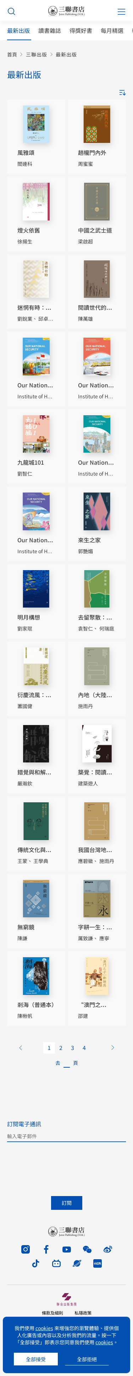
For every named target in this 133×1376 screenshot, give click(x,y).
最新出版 (18, 30)
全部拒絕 (87, 1359)
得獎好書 (81, 30)
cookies (44, 1328)
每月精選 (112, 30)
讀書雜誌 (49, 30)
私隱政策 (83, 1313)
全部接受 (36, 1359)
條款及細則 (52, 1313)
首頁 (12, 54)
